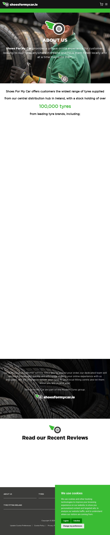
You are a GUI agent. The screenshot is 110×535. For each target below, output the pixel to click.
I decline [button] (76, 521)
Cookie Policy (39, 525)
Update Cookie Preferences (20, 525)
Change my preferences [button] (72, 526)
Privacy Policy (53, 525)
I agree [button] (66, 521)
